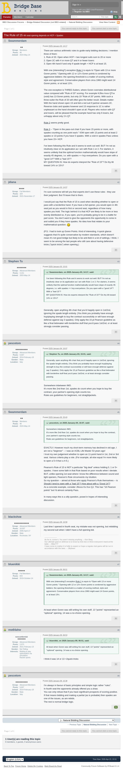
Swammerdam (17, 40)
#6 (118, 517)
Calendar (30, 17)
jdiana (12, 182)
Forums (7, 17)
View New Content (107, 22)
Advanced (120, 17)
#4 (118, 343)
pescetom (14, 343)
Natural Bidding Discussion (81, 22)
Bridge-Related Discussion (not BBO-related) (46, 22)
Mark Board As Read (53, 766)
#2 (118, 182)
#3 (118, 262)
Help (113, 12)
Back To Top (9, 766)
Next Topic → (114, 725)
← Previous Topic (74, 725)
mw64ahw (14, 629)
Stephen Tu (15, 261)
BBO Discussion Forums (13, 22)
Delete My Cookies (35, 766)
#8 (118, 630)
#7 (118, 564)
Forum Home (20, 766)
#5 (118, 412)
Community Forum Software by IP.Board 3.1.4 (100, 766)
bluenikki (14, 564)
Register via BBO (82, 12)
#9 (118, 676)
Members (18, 17)
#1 (118, 41)
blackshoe (14, 516)
